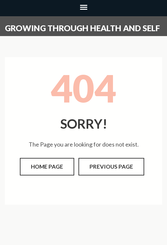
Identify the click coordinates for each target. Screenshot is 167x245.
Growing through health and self (82, 28)
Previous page (111, 166)
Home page (47, 166)
